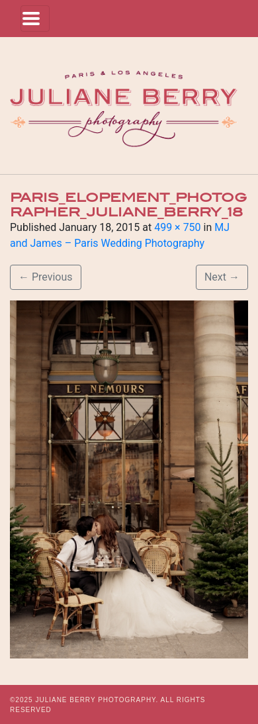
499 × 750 (177, 227)
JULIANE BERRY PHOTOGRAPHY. (96, 699)
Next (221, 277)
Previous (46, 277)
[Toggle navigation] (35, 18)
